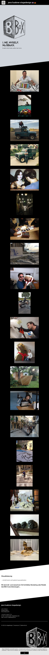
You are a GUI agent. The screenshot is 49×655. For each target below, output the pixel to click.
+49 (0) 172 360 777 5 (6, 614)
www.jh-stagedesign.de (10, 617)
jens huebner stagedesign (19, 2)
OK (24, 653)
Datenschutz (24, 625)
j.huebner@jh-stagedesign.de (12, 616)
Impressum (16, 625)
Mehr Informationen (42, 650)
